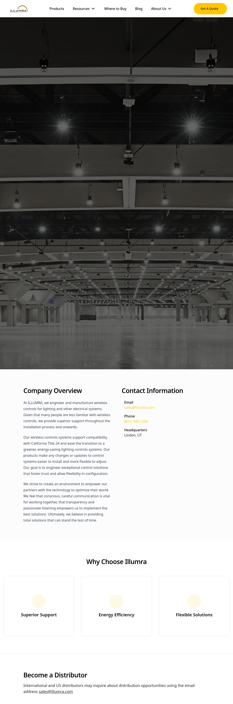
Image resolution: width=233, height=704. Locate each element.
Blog (138, 8)
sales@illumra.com (139, 407)
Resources (84, 8)
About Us (161, 8)
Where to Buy (115, 8)
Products (57, 8)
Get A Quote (209, 8)
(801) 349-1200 (136, 421)
